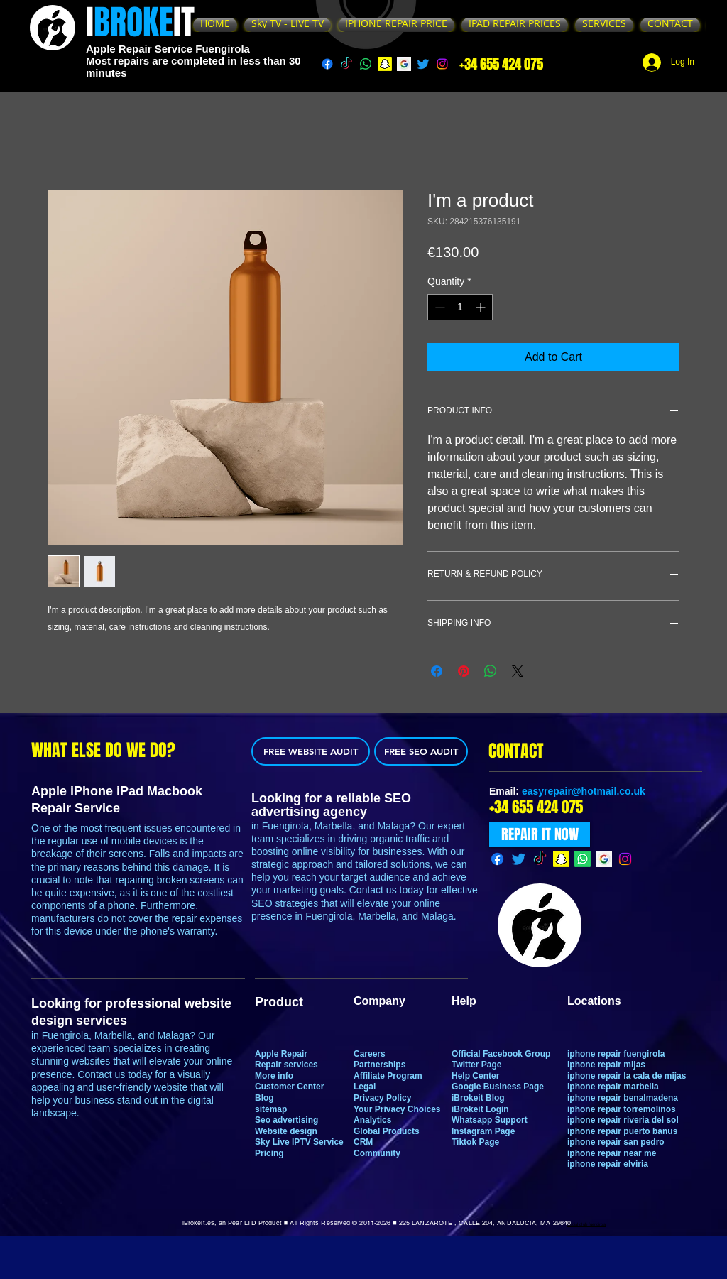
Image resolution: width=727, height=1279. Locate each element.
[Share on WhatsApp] (490, 671)
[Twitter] (423, 64)
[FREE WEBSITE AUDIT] (310, 751)
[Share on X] (517, 671)
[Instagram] (442, 64)
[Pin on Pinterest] (463, 671)
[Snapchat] (385, 64)
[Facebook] (327, 64)
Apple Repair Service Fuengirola (168, 49)
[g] (404, 64)
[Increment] (482, 307)
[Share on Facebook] (436, 671)
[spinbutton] (460, 307)
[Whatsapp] (366, 64)
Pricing (269, 1153)
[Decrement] (438, 307)
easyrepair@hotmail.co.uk (583, 791)
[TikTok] (346, 64)
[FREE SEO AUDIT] (421, 751)
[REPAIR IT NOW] (539, 834)
